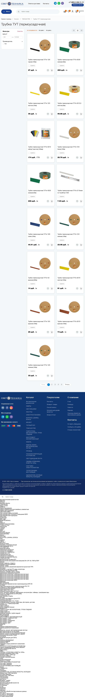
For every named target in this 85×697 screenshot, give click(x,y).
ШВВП (2, 645)
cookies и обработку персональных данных (53, 483)
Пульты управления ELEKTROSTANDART (12, 647)
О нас (69, 401)
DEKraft (2, 502)
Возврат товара (52, 404)
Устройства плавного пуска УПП (10, 598)
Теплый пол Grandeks (6, 551)
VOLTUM (2, 536)
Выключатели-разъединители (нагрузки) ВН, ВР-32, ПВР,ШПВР (19, 560)
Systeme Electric (5, 503)
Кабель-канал (4, 565)
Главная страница (6, 19)
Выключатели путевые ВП (8, 559)
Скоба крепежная (5, 659)
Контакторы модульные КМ (8, 570)
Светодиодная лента (6, 546)
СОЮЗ (2, 669)
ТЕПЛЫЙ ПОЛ (30, 425)
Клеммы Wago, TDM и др (7, 654)
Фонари (2, 597)
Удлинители (3, 604)
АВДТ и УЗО (4, 505)
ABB (1, 530)
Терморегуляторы (5, 554)
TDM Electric (4, 504)
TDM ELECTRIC (26, 19)
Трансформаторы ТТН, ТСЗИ (9, 601)
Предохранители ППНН (7, 588)
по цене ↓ (49, 30)
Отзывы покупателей (74, 430)
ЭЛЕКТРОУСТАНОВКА (33, 415)
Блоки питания (4, 543)
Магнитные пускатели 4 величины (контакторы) (14, 577)
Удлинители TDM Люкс (7, 675)
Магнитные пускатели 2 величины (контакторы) (14, 575)
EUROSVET (3, 518)
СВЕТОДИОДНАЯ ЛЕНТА (34, 458)
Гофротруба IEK (5, 612)
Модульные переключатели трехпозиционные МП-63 (16, 584)
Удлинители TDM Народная (8, 673)
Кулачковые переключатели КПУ (10, 573)
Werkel (2, 535)
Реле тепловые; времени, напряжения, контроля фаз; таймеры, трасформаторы (24, 592)
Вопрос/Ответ (51, 415)
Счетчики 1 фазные (6, 663)
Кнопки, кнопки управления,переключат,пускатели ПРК (16, 566)
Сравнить (32, 65)
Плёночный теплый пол (7, 549)
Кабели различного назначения (9, 628)
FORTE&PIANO (4, 534)
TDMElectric (3, 668)
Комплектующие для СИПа (8, 637)
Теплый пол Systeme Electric (8, 557)
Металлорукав (4, 582)
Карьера (70, 410)
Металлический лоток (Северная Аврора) (12, 632)
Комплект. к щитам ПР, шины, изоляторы (12, 569)
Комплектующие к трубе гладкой (10, 613)
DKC (1, 538)
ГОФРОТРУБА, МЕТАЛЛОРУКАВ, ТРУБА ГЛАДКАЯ (34, 433)
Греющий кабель (5, 548)
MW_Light (3, 519)
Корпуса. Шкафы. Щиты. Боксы (10, 571)
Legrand (2, 527)
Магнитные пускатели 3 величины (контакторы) (14, 576)
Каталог (16, 19)
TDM (5, 43)
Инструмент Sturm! (6, 621)
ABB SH (2, 501)
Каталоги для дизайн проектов (9, 682)
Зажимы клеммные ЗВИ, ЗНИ (9, 653)
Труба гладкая (4, 615)
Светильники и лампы (6, 596)
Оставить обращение (74, 424)
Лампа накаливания (6, 508)
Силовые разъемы (5, 599)
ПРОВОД (29, 451)
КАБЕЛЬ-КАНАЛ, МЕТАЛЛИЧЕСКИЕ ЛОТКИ (32, 446)
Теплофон (3, 670)
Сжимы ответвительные (7, 657)
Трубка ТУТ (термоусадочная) (9, 603)
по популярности (32, 30)
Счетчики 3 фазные (6, 664)
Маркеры (3, 581)
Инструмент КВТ (5, 623)
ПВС (1, 639)
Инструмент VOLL (5, 619)
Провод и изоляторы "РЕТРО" (9, 591)
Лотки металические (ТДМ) (8, 635)
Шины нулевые (4, 606)
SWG (1, 651)
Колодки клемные (5, 656)
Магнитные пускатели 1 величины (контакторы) (14, 574)
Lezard (2, 529)
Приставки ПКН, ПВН (6, 590)
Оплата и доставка (34, 3)
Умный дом (3, 526)
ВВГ (1, 625)
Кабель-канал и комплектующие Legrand (12, 634)
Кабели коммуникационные (8, 626)
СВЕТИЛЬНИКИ (31, 409)
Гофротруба (3, 610)
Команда (70, 404)
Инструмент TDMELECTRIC (8, 618)
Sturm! (2, 667)
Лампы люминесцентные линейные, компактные (14, 509)
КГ (1, 629)
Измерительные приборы (7, 564)
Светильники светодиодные (8, 515)
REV (1, 521)
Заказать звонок (78, 4)
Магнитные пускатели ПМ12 (8, 580)
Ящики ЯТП (3, 608)
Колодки (2, 568)
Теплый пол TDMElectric (7, 552)
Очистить (20, 31)
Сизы (1, 658)
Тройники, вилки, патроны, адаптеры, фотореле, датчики (17, 602)
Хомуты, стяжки (5, 661)
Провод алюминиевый (7, 640)
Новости (70, 407)
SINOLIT (2, 523)
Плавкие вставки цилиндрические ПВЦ (12, 587)
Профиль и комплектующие (8, 545)
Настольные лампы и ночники (9, 513)
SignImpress (3, 650)
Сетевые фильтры (5, 674)
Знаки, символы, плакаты (7, 563)
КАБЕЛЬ (28, 442)
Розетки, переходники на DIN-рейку (11, 593)
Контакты (46, 3)
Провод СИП (4, 642)
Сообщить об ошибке (74, 427)
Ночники (2, 585)
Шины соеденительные (7, 607)
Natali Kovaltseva (5, 520)
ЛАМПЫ (28, 406)
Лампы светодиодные (7, 510)
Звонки (2, 562)
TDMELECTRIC (4, 525)
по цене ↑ (41, 30)
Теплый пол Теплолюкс (7, 555)
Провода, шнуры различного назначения (12, 643)
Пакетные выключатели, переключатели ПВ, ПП (14, 586)
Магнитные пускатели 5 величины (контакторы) (14, 579)
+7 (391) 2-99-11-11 (76, 2)
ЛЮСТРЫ (29, 412)
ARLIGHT (29, 422)
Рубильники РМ (4, 595)
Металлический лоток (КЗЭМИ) (9, 631)
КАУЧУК (2, 531)
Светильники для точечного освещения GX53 (14, 514)
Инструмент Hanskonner (7, 620)
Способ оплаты (51, 407)
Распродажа (4, 676)
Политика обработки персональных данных (13, 691)
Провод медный (5, 641)
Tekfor (2, 541)
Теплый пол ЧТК (5, 553)
